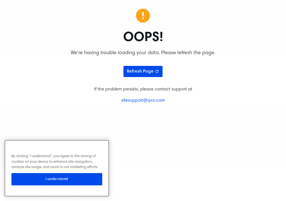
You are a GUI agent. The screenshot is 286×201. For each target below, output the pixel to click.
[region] (56, 168)
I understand (57, 179)
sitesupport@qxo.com (143, 100)
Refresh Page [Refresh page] (143, 71)
